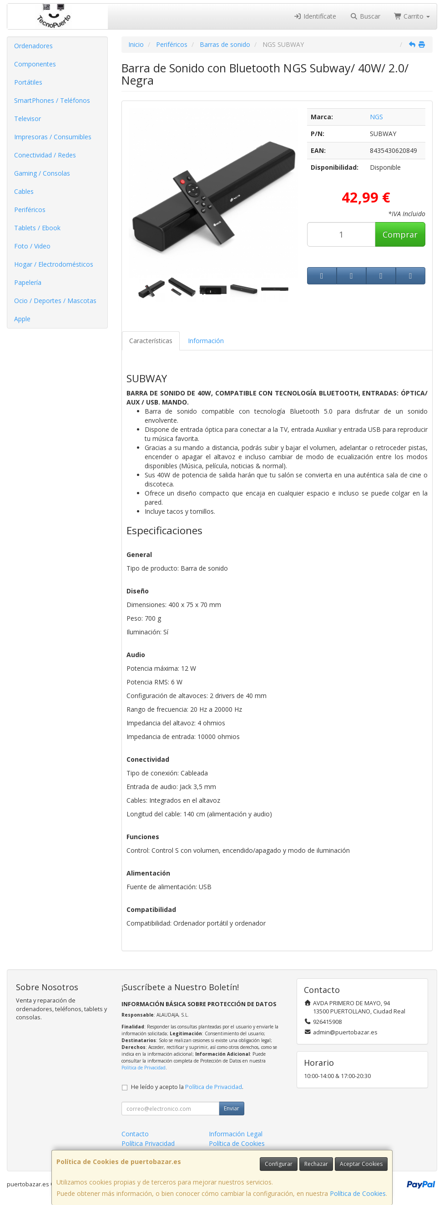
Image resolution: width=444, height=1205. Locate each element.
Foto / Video (32, 246)
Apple (22, 318)
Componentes (35, 64)
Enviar (231, 1108)
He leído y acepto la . (187, 1087)
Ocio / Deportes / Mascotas (55, 300)
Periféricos (29, 209)
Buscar (365, 16)
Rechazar (316, 1164)
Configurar (279, 1164)
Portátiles (28, 82)
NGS (376, 116)
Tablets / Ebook (37, 227)
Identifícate (315, 16)
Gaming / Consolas (42, 173)
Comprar (400, 234)
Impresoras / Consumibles (52, 136)
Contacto (135, 1133)
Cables (24, 191)
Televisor (27, 118)
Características (150, 340)
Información (206, 340)
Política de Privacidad (143, 1067)
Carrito (412, 16)
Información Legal (235, 1133)
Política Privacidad (148, 1143)
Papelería (27, 282)
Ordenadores (33, 45)
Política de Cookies (358, 1193)
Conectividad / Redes (45, 155)
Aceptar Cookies (361, 1164)
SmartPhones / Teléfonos (52, 100)
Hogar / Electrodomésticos (53, 264)
